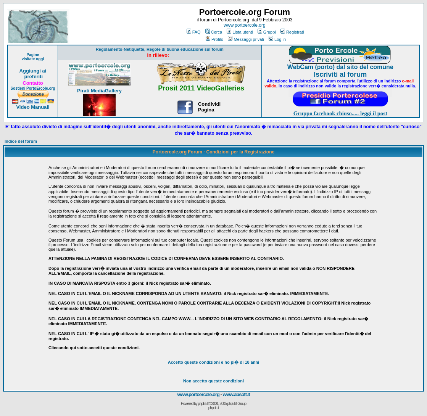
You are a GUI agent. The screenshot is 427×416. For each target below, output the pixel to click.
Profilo (214, 39)
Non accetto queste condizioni (213, 381)
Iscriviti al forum (340, 74)
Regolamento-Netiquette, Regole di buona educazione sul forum (160, 49)
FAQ (194, 32)
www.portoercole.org (244, 25)
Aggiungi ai (33, 71)
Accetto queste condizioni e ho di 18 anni (213, 362)
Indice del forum (21, 141)
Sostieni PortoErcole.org (32, 88)
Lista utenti (240, 32)
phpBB (203, 403)
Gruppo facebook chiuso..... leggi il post (340, 113)
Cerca (213, 32)
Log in (277, 39)
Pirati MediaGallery (99, 91)
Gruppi (267, 32)
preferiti (33, 76)
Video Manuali (32, 107)
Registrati (292, 32)
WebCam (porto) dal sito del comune (340, 67)
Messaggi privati (246, 39)
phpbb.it (213, 408)
